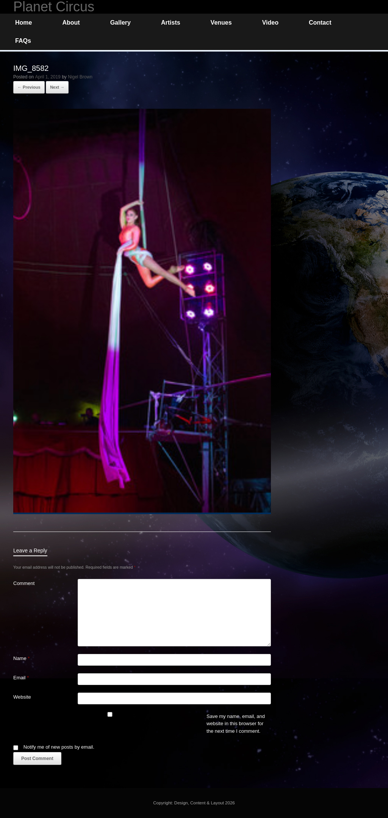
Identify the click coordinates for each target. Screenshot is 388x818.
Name (21, 658)
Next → (57, 87)
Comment (23, 583)
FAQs (23, 41)
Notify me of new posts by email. (58, 747)
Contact (320, 22)
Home (23, 22)
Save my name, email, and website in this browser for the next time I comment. (236, 723)
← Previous (29, 87)
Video (270, 22)
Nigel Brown (80, 77)
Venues (221, 22)
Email (21, 677)
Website (22, 697)
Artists (170, 22)
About (71, 22)
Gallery (120, 22)
